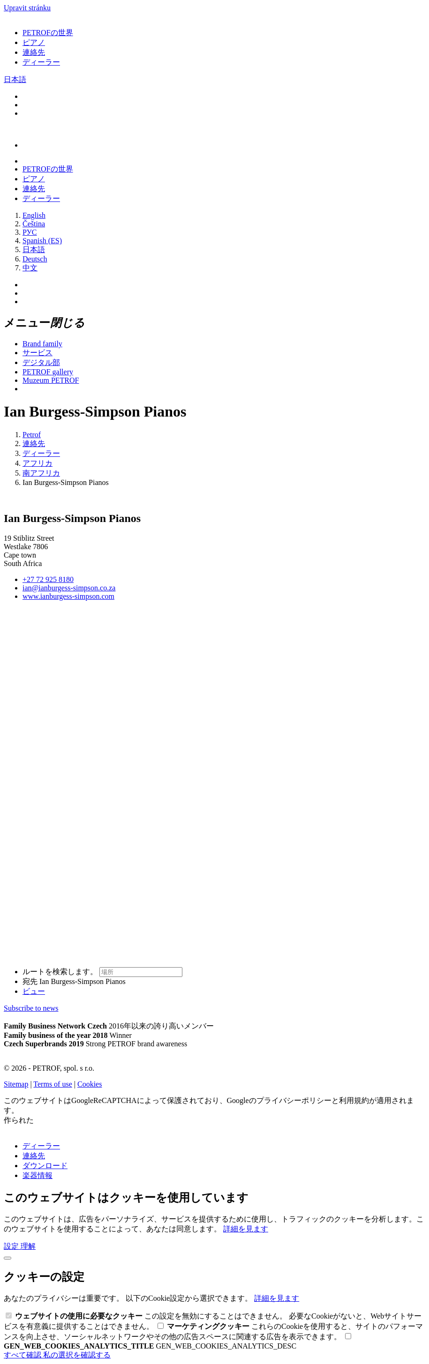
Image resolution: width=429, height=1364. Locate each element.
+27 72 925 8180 (48, 579)
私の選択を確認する (77, 1355)
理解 (28, 1246)
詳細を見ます (245, 1229)
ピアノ (34, 42)
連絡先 (34, 52)
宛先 (74, 981)
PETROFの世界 (48, 33)
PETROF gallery (48, 372)
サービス (38, 353)
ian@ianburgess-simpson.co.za (69, 588)
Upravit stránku (27, 8)
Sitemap (16, 1084)
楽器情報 (38, 1175)
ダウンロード (45, 1166)
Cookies (89, 1084)
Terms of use (52, 1084)
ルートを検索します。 (102, 972)
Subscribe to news (31, 1008)
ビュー (34, 991)
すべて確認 (23, 1355)
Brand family (42, 344)
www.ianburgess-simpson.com (68, 596)
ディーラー (41, 62)
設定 (12, 1246)
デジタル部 (41, 362)
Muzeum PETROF (51, 380)
